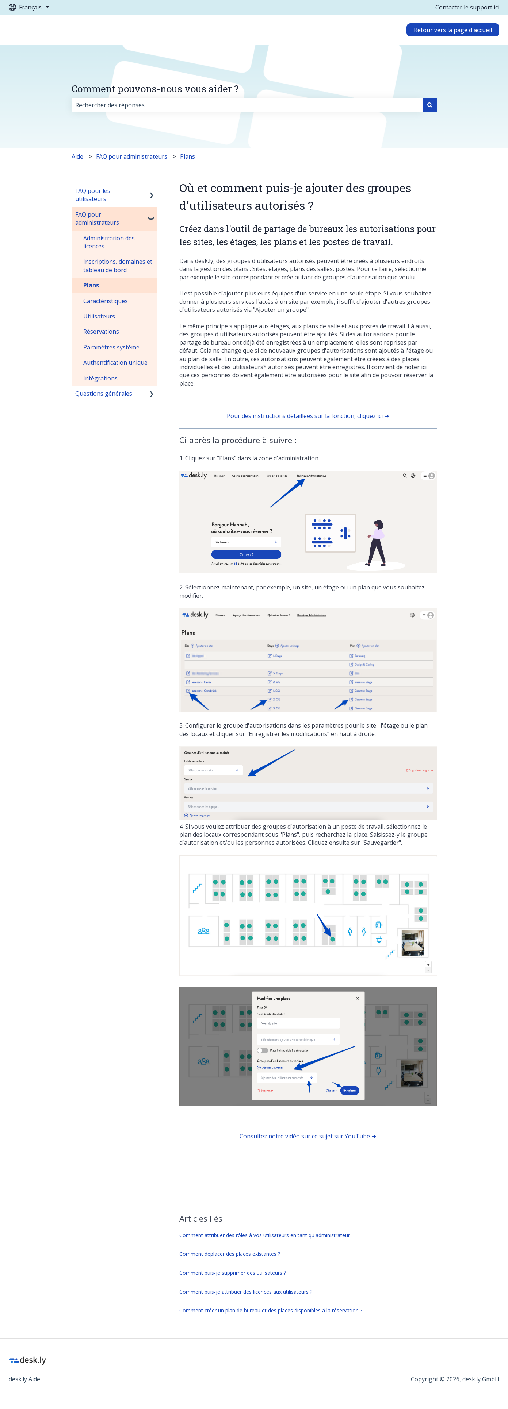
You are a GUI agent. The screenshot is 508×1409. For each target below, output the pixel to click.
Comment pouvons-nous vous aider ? (155, 88)
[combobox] (247, 105)
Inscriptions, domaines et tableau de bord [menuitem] (117, 266)
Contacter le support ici (467, 7)
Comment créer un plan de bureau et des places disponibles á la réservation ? (270, 1310)
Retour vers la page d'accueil (453, 30)
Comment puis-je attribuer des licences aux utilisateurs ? (245, 1291)
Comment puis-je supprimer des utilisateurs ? (232, 1272)
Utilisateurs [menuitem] (99, 316)
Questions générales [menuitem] (103, 394)
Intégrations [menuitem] (100, 378)
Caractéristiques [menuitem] (105, 301)
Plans (187, 156)
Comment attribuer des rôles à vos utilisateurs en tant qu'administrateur (264, 1235)
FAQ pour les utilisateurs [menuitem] (92, 195)
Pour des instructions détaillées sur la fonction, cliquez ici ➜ (308, 416)
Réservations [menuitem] (101, 332)
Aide (77, 156)
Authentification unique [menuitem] (115, 363)
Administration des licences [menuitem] (109, 242)
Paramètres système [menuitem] (111, 347)
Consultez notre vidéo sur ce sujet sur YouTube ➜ (308, 1136)
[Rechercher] (430, 105)
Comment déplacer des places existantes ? (229, 1253)
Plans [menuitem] (91, 285)
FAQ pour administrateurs (131, 156)
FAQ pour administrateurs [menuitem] (97, 218)
